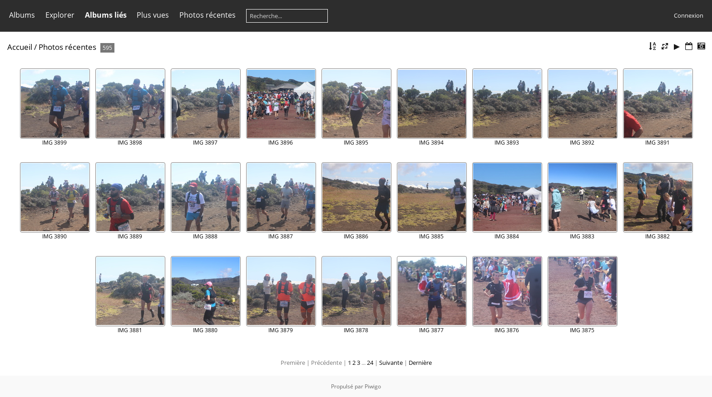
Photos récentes (207, 15)
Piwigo (373, 386)
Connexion (688, 15)
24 (370, 362)
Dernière (420, 362)
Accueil (19, 47)
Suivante (391, 362)
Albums (22, 15)
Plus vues (153, 15)
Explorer (59, 15)
